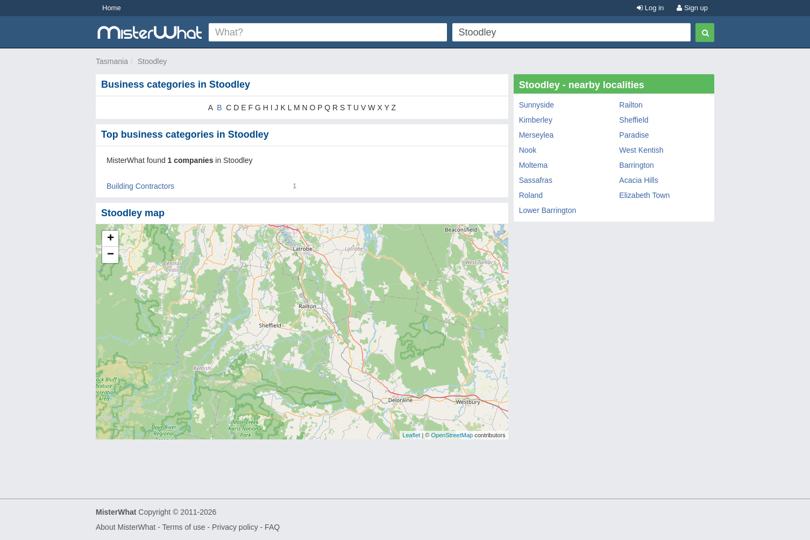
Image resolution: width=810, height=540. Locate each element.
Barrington (636, 165)
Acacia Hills (638, 180)
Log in (650, 8)
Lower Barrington (548, 210)
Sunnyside (536, 105)
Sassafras (535, 180)
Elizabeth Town (644, 195)
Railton (631, 105)
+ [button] (110, 239)
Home (111, 8)
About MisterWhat (125, 527)
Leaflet (411, 435)
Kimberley (535, 120)
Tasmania (112, 61)
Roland (531, 195)
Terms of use (183, 527)
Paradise (634, 135)
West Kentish (641, 150)
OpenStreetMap (452, 435)
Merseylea (536, 135)
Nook (528, 150)
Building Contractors (140, 186)
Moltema (533, 165)
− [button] (110, 255)
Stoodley (152, 61)
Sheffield (633, 120)
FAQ (272, 527)
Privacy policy (235, 527)
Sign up (692, 8)
